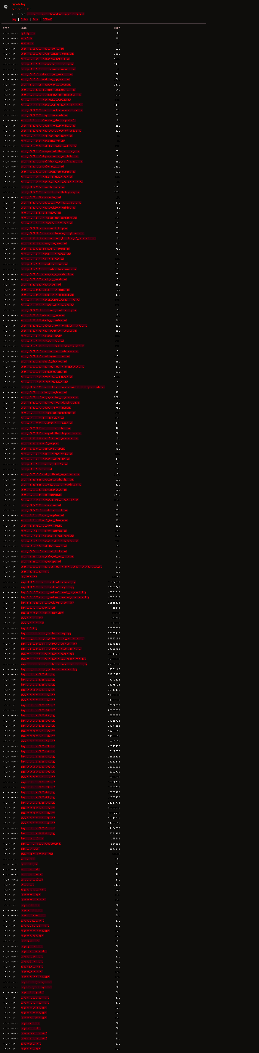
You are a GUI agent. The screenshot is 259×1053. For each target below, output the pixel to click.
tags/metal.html (32, 966)
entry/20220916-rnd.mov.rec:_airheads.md (50, 351)
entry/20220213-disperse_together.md (47, 222)
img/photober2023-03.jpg (38, 684)
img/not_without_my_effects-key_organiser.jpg (53, 658)
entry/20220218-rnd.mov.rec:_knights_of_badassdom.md (58, 238)
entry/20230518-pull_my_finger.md (44, 463)
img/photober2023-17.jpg (38, 756)
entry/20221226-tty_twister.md (42, 417)
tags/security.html (34, 1007)
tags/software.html (34, 1017)
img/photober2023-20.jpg (38, 771)
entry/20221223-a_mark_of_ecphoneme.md (48, 412)
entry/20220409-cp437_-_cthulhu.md (45, 289)
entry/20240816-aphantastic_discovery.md (50, 540)
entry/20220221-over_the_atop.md (44, 243)
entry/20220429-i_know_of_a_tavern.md (47, 304)
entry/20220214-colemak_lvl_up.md (44, 228)
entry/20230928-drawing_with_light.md (47, 479)
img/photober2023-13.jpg (38, 735)
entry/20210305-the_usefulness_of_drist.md (51, 130)
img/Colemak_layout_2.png (38, 607)
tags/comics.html (32, 920)
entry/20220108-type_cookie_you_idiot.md (50, 156)
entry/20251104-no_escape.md (41, 561)
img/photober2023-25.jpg (38, 797)
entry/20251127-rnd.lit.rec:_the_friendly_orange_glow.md (61, 566)
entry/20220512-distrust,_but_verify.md (49, 310)
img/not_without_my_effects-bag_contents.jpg (52, 638)
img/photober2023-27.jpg (38, 807)
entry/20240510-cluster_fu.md (41, 525)
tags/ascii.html (32, 910)
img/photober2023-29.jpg (38, 817)
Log (14, 19)
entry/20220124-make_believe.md (43, 187)
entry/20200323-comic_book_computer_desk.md (52, 110)
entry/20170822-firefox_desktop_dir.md (48, 89)
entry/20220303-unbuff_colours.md (44, 263)
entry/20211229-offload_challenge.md (47, 135)
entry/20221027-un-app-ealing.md (44, 371)
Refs (35, 19)
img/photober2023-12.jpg (38, 730)
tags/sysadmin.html (34, 1033)
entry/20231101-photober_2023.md (44, 489)
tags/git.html (30, 940)
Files (24, 19)
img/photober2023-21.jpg (38, 776)
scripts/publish (32, 879)
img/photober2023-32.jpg (38, 833)
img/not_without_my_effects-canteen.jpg (49, 643)
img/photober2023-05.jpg (38, 694)
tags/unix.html (31, 1048)
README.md (27, 43)
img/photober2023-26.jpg (38, 802)
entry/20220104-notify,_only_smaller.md (49, 145)
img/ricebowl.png (32, 838)
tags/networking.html (35, 976)
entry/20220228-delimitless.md (42, 258)
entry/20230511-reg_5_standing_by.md (47, 453)
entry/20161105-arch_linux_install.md (47, 53)
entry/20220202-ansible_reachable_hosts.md (51, 202)
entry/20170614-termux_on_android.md (47, 74)
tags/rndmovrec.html (35, 1002)
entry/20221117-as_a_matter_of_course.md (50, 397)
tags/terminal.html (34, 1038)
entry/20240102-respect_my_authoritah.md (50, 499)
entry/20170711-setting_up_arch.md (45, 79)
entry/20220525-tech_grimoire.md (44, 320)
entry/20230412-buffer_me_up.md (43, 448)
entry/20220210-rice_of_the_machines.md (49, 217)
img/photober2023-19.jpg (38, 766)
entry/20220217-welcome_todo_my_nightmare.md (52, 233)
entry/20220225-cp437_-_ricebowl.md (46, 253)
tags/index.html (32, 956)
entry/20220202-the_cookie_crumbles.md (48, 207)
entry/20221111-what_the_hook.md (44, 392)
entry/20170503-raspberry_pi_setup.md (47, 63)
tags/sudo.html (31, 1028)
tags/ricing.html (32, 992)
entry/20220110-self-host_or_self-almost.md (52, 161)
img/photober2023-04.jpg (38, 689)
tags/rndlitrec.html (35, 997)
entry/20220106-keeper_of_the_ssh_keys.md (50, 151)
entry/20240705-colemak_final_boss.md (47, 535)
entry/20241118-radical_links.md (44, 551)
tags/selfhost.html (34, 1012)
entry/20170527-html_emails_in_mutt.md (48, 68)
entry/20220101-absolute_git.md (43, 140)
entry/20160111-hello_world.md (42, 48)
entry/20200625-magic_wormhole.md (44, 115)
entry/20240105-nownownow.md (41, 505)
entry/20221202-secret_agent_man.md (46, 407)
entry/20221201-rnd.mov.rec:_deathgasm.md (50, 402)
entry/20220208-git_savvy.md (41, 212)
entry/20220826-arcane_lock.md (42, 340)
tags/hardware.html (34, 951)
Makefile (26, 38)
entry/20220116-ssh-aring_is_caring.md (48, 171)
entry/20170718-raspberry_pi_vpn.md (46, 84)
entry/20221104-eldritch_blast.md (44, 381)
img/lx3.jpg (29, 628)
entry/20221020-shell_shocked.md (44, 361)
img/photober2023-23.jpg (38, 787)
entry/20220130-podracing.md (41, 197)
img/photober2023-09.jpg (38, 715)
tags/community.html (35, 925)
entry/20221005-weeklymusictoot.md (45, 356)
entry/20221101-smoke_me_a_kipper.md (47, 376)
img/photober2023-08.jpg (38, 710)
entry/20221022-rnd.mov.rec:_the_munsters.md (52, 366)
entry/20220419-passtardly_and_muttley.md (50, 299)
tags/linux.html (32, 961)
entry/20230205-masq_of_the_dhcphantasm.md (51, 433)
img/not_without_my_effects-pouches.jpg (49, 669)
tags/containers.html (35, 930)
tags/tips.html (31, 1043)
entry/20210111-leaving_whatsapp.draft (48, 120)
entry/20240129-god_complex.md (42, 515)
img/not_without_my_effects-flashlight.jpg (51, 648)
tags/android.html (33, 889)
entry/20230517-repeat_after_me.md (45, 458)
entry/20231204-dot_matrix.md (41, 494)
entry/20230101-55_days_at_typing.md (47, 422)
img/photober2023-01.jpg (38, 674)
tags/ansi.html (31, 894)
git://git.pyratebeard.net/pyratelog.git (55, 13)
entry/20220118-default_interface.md (47, 176)
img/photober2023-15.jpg (38, 746)
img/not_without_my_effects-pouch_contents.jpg (54, 663)
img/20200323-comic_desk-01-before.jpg (48, 581)
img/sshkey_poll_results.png (41, 843)
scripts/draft (30, 869)
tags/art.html (30, 905)
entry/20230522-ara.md (36, 468)
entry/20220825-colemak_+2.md (41, 335)
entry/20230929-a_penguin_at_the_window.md (51, 484)
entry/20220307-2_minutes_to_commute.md (49, 268)
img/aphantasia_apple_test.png (42, 612)
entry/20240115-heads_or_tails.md (44, 510)
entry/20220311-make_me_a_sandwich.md (47, 274)
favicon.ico (29, 576)
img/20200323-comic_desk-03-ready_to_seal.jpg (53, 592)
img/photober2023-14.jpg (38, 740)
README (47, 19)
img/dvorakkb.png (32, 622)
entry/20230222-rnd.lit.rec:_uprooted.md (50, 438)
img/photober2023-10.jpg (38, 720)
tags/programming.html (36, 987)
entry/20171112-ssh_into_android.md (46, 99)
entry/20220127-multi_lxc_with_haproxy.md (50, 192)
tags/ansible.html (33, 899)
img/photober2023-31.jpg (38, 828)
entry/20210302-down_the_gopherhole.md (48, 125)
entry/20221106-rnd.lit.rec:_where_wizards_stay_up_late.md (63, 387)
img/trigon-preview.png (37, 853)
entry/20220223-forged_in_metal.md (45, 248)
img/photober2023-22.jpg (38, 782)
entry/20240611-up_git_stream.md (44, 530)
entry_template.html (35, 571)
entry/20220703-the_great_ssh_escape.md (49, 330)
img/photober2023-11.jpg (38, 725)
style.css (27, 884)
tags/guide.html (32, 946)
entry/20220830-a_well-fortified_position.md (52, 345)
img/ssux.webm (30, 848)
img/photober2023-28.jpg (38, 812)
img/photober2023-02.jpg (38, 679)
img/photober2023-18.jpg (38, 761)
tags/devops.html (32, 935)
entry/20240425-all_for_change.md (44, 520)
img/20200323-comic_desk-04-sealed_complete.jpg (55, 597)
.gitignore (28, 33)
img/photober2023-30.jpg (38, 822)
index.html (28, 858)
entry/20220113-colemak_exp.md (42, 166)
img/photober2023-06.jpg (38, 699)
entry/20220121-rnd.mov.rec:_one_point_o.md (52, 181)
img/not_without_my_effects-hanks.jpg (47, 653)
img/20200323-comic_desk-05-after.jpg (47, 602)
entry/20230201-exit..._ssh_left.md (46, 428)
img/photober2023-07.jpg (38, 705)
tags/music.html (32, 971)
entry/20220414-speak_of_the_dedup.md (47, 294)
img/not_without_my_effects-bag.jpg (46, 633)
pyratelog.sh (29, 863)
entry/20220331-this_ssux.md (41, 284)
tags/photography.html (36, 982)
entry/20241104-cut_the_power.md (44, 545)
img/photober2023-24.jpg (38, 792)
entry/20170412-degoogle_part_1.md (45, 58)
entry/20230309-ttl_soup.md (40, 443)
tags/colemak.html (33, 915)
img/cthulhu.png (32, 617)
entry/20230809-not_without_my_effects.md (50, 474)
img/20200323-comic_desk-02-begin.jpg (47, 587)
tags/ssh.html (30, 1023)
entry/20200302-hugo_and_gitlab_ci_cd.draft (52, 104)
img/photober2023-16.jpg (38, 751)
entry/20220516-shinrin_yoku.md (43, 315)
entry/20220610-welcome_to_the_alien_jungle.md (54, 325)
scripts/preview (32, 874)
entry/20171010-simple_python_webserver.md (51, 94)
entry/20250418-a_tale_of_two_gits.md (47, 556)
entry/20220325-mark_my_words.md (44, 279)
